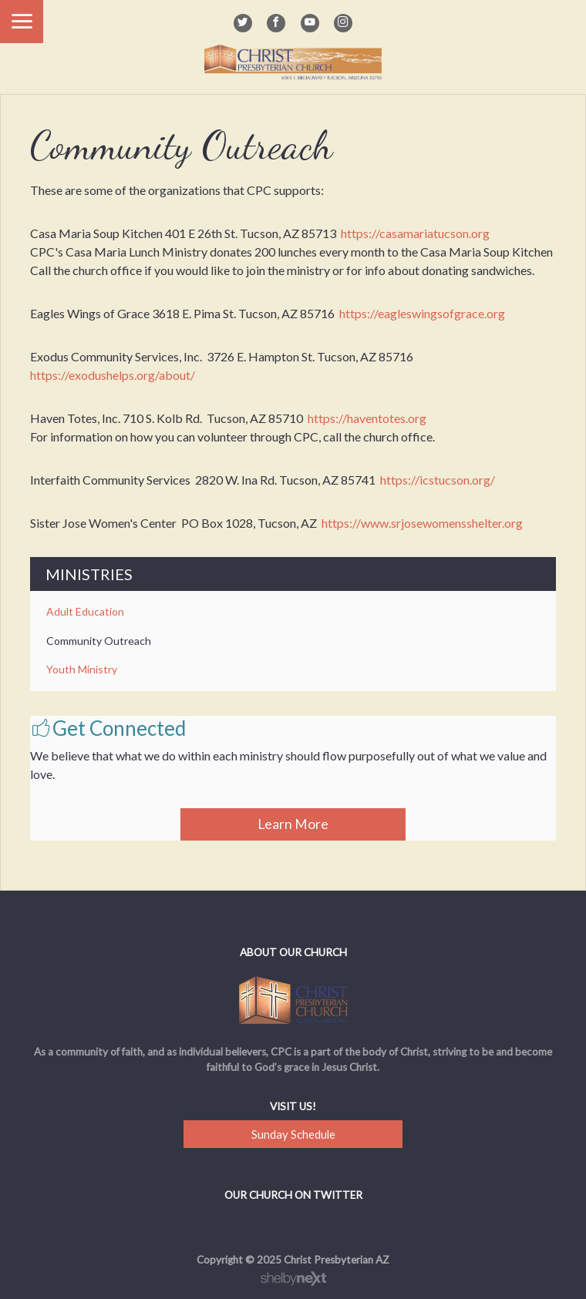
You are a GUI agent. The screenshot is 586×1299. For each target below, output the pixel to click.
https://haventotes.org (367, 418)
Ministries (89, 574)
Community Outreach (98, 640)
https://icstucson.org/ (437, 479)
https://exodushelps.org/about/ (112, 375)
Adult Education (85, 611)
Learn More (293, 824)
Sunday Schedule (293, 1134)
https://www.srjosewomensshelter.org (422, 522)
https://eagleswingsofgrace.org (422, 313)
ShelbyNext (293, 1279)
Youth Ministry (81, 669)
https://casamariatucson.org (415, 233)
